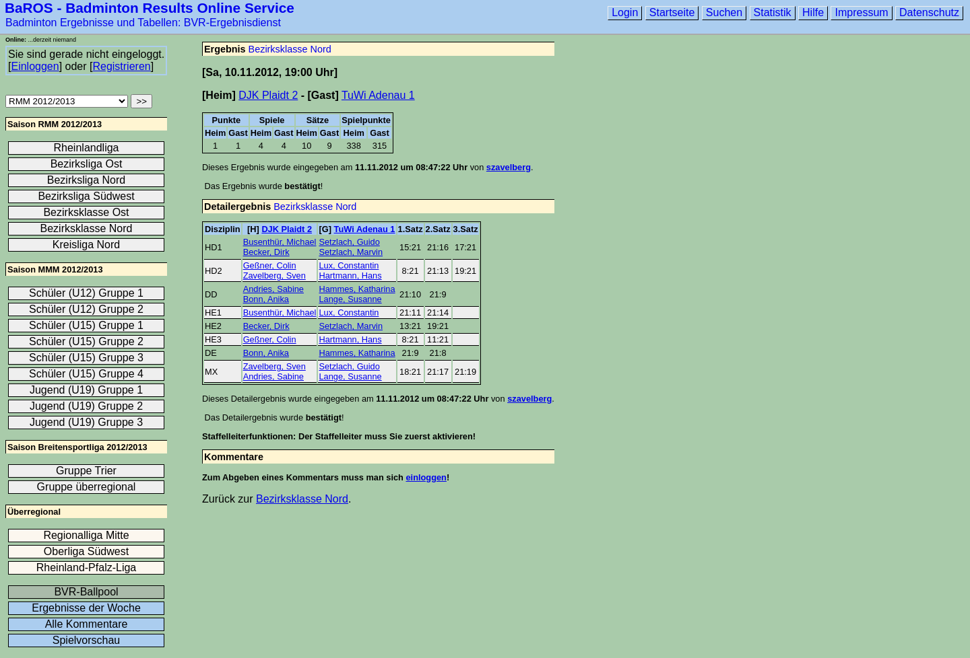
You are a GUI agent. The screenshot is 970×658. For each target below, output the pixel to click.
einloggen (426, 477)
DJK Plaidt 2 (268, 95)
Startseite (672, 12)
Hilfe (813, 12)
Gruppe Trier (86, 470)
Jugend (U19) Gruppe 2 (86, 406)
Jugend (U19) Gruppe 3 (86, 422)
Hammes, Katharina (357, 289)
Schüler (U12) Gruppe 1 (86, 293)
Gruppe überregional (86, 486)
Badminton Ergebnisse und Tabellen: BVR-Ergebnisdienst (143, 22)
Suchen (724, 12)
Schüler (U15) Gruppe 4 (86, 373)
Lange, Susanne (350, 299)
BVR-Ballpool (86, 591)
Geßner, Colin (269, 265)
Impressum (861, 12)
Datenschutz (929, 12)
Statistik (772, 12)
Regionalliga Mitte (86, 535)
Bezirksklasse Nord (290, 49)
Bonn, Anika (266, 299)
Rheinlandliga (86, 147)
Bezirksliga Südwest (86, 196)
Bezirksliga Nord (86, 180)
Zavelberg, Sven (274, 275)
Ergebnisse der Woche (86, 608)
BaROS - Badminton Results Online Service (149, 7)
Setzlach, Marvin (351, 252)
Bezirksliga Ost (87, 164)
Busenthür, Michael (280, 242)
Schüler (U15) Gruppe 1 (86, 325)
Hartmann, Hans (350, 275)
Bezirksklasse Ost (86, 212)
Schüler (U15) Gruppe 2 (86, 341)
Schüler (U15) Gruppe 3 (86, 357)
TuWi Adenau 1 (378, 95)
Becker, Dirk (266, 252)
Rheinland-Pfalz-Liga (86, 567)
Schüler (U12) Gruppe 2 (86, 309)
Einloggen (35, 66)
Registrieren (121, 66)
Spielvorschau (87, 640)
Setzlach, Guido (349, 242)
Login (625, 12)
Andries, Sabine (273, 289)
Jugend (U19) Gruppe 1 (86, 390)
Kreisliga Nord (86, 244)
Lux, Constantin (349, 265)
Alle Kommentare (86, 624)
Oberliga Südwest (86, 551)
